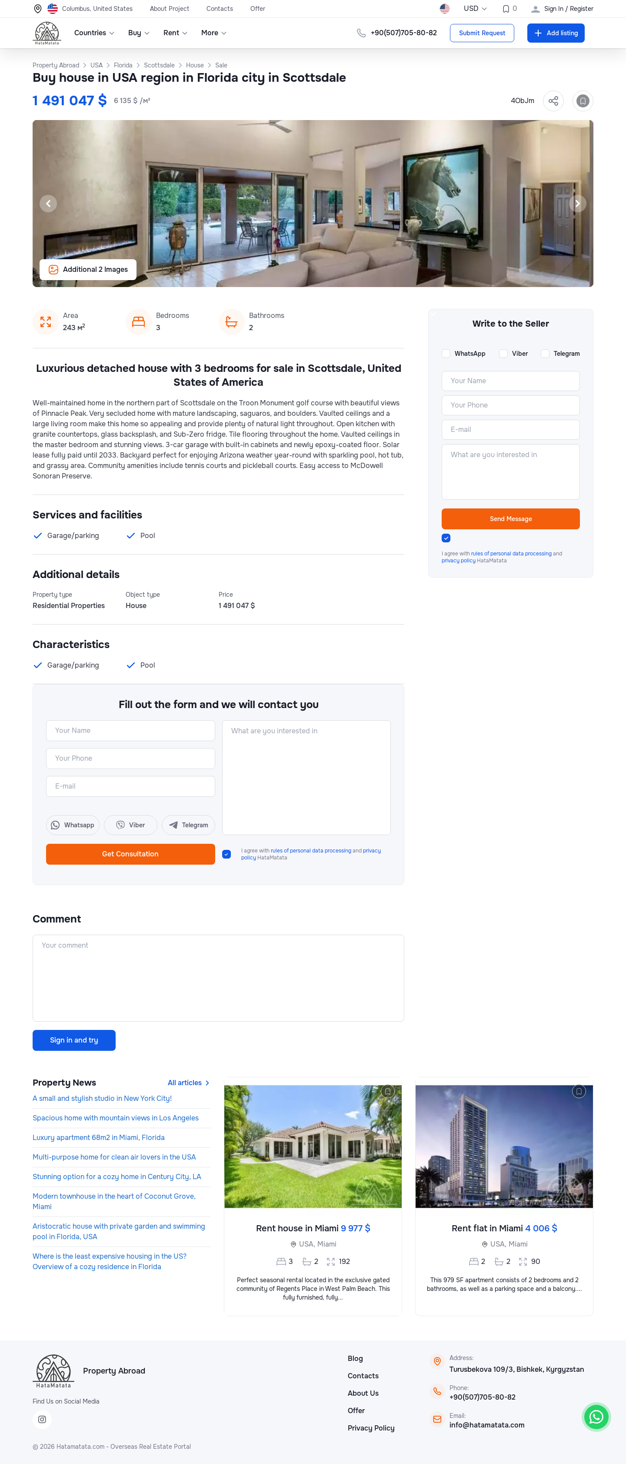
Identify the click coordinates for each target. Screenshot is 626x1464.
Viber (520, 354)
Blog (355, 1358)
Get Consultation (130, 854)
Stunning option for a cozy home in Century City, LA (117, 1176)
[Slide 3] (307, 275)
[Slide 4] (318, 275)
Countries (94, 32)
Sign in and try (74, 1040)
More (214, 32)
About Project (169, 9)
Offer (257, 9)
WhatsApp (470, 354)
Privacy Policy (371, 1428)
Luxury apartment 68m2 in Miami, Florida (99, 1137)
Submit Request (482, 33)
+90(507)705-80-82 (404, 32)
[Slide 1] (287, 275)
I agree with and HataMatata (311, 854)
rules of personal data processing (311, 850)
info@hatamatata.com (487, 1425)
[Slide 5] (328, 275)
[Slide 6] (339, 275)
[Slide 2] (297, 275)
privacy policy (459, 560)
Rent (175, 32)
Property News (64, 1082)
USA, (307, 1244)
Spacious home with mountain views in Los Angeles (116, 1118)
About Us (363, 1393)
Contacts (219, 9)
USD (476, 8)
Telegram (567, 354)
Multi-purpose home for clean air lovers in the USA (114, 1157)
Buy (139, 32)
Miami (326, 1244)
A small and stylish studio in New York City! (102, 1098)
